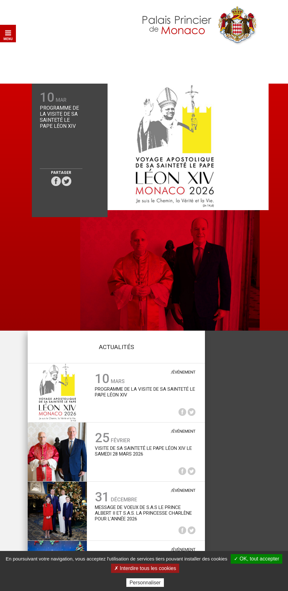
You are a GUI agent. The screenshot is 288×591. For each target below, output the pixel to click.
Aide (67, 532)
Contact (49, 532)
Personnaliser (145, 582)
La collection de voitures (232, 311)
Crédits (186, 532)
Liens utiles (118, 532)
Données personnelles (223, 532)
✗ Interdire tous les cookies (145, 568)
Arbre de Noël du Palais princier (132, 441)
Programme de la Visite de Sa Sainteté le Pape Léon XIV (51, 119)
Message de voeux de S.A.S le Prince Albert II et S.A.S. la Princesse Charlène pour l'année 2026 (141, 388)
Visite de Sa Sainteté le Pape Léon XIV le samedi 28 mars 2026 (141, 326)
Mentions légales (155, 532)
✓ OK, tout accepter (256, 558)
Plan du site (89, 532)
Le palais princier (232, 252)
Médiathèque (232, 370)
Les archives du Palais (232, 428)
